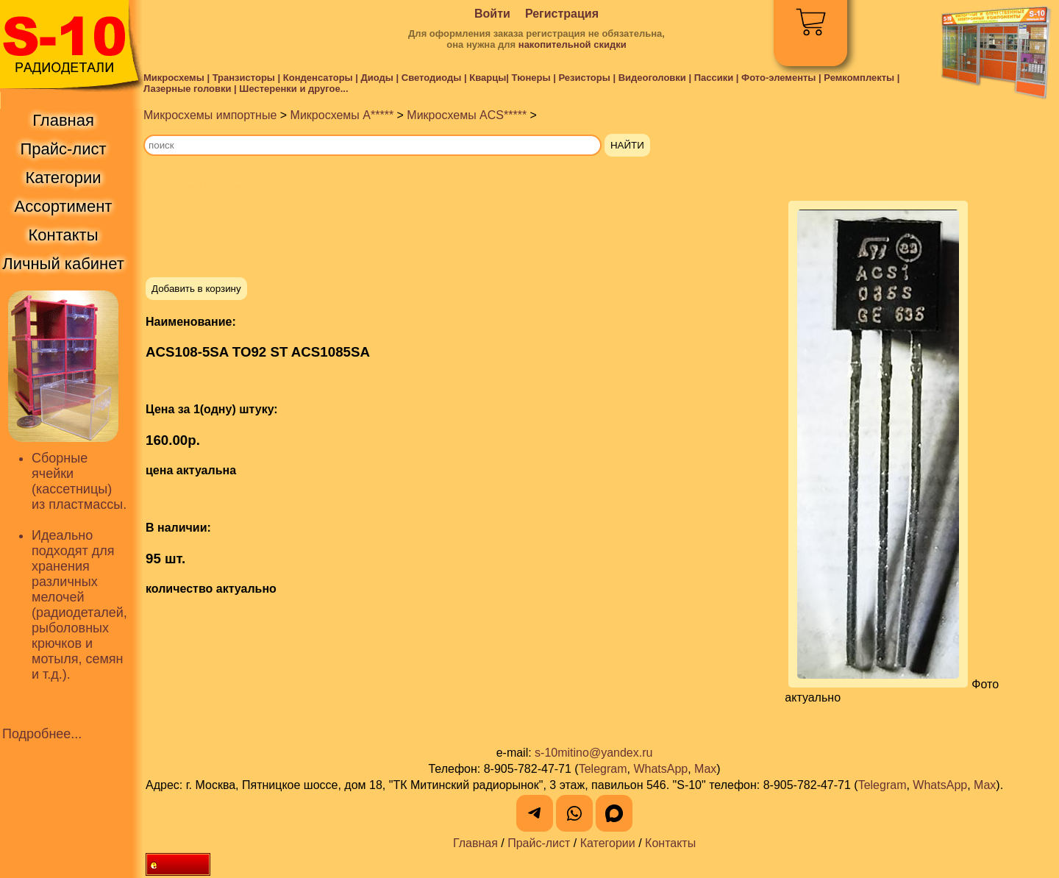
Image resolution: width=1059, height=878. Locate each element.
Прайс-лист (538, 843)
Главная (475, 843)
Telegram (603, 769)
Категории (607, 843)
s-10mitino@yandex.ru (593, 752)
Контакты (670, 843)
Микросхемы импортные (210, 115)
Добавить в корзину (196, 288)
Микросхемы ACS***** (467, 115)
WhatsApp (660, 769)
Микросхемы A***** (342, 115)
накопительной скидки (572, 44)
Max (705, 769)
